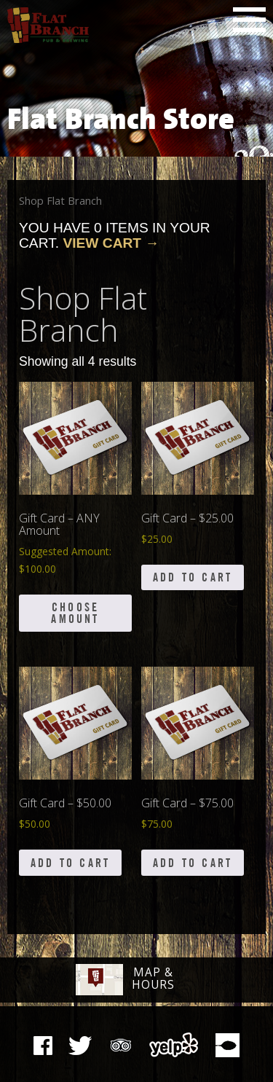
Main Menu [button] (249, 19)
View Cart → (111, 243)
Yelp (174, 1044)
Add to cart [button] (192, 577)
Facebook (42, 1045)
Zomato (227, 1044)
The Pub (80, 1045)
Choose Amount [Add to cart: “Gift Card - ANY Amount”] (75, 613)
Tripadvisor (120, 1043)
